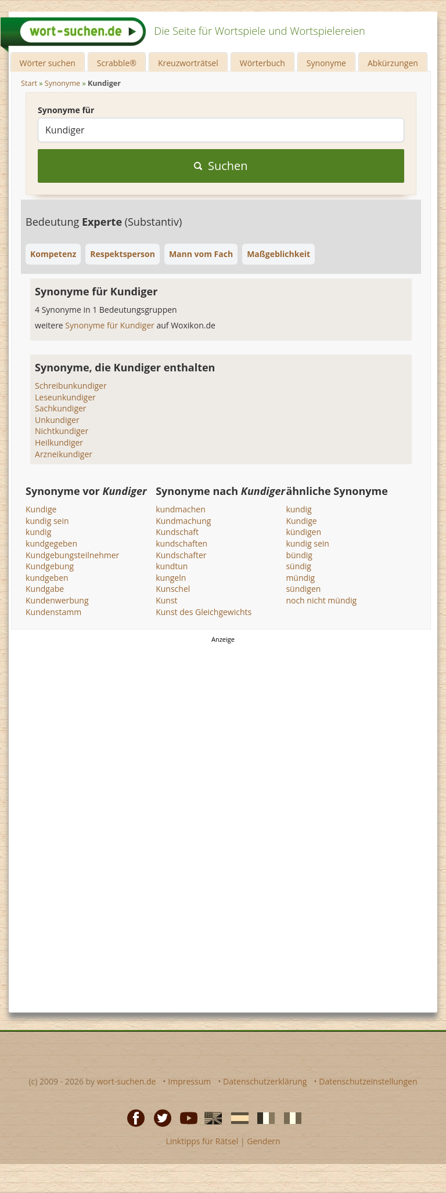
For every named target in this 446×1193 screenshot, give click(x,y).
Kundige (41, 509)
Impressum (189, 1081)
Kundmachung (183, 520)
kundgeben (47, 577)
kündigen (303, 531)
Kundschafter (181, 555)
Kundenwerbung (57, 600)
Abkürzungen (393, 62)
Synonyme (326, 62)
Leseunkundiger (65, 397)
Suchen (221, 165)
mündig (300, 577)
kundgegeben (51, 543)
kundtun (172, 566)
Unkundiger (57, 419)
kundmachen (181, 509)
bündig (299, 555)
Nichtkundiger (61, 430)
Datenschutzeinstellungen (368, 1081)
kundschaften (181, 543)
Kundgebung (50, 566)
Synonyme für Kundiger (110, 325)
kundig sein (47, 520)
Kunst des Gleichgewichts (203, 611)
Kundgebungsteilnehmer (72, 555)
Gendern (263, 1141)
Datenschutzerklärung (265, 1081)
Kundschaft (177, 531)
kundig (38, 531)
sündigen (303, 588)
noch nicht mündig (321, 600)
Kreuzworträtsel (188, 62)
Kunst (166, 600)
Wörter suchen (47, 62)
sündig (298, 566)
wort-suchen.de (126, 1081)
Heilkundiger (59, 442)
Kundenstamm (53, 611)
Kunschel (173, 588)
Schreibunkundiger (71, 385)
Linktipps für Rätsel (202, 1141)
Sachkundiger (61, 408)
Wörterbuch (262, 62)
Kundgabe (45, 588)
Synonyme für (66, 109)
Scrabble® (116, 62)
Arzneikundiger (63, 454)
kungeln (171, 577)
